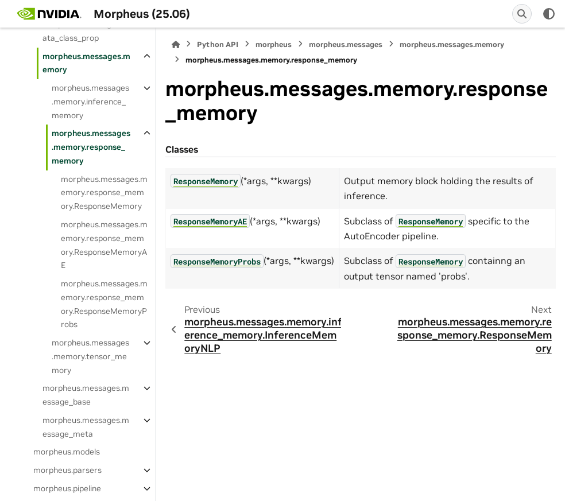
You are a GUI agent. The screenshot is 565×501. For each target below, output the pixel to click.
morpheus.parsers (67, 470)
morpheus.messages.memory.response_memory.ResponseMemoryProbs (104, 303)
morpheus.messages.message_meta (85, 427)
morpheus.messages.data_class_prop (84, 31)
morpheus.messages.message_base (85, 395)
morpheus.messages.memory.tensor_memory (90, 356)
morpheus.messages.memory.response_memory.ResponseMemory (104, 193)
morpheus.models (66, 451)
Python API (217, 44)
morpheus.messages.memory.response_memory (91, 147)
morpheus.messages (345, 44)
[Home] (176, 44)
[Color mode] (549, 14)
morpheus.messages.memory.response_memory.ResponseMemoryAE (104, 244)
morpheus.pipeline (67, 488)
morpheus (274, 44)
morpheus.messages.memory (86, 63)
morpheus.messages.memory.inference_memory (90, 102)
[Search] (522, 14)
